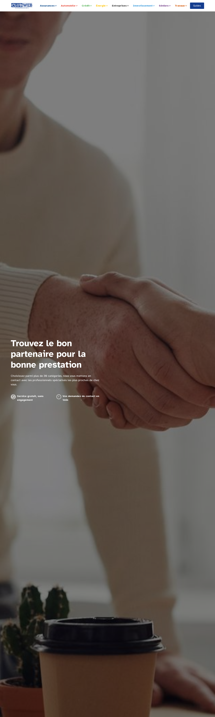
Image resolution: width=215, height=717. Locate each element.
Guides (197, 5)
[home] (22, 6)
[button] (49, 5)
